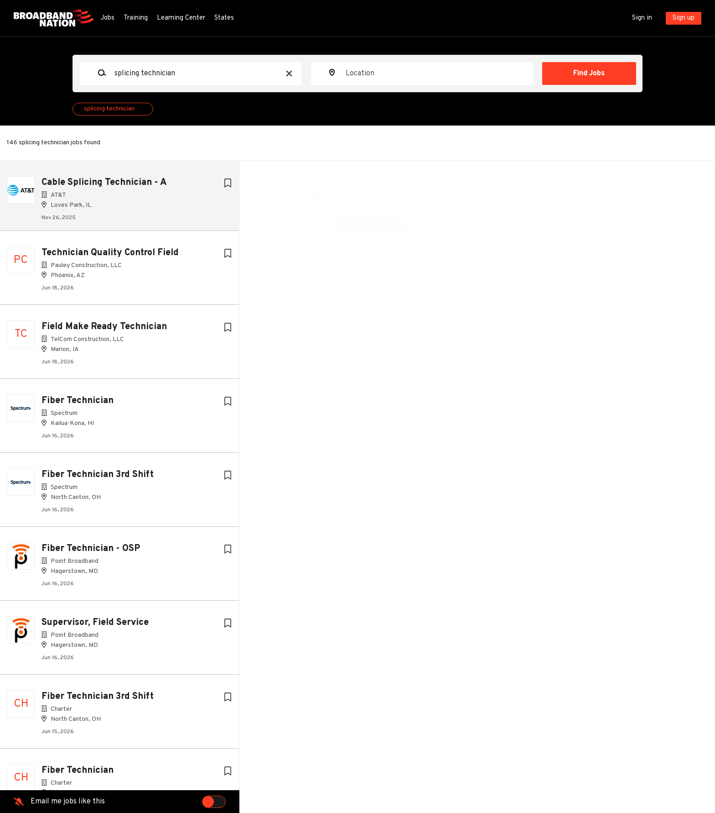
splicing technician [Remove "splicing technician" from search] (109, 109)
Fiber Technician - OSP (90, 552)
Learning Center (181, 18)
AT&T (354, 202)
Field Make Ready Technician (104, 330)
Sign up (683, 18)
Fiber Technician (77, 404)
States (224, 18)
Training (136, 18)
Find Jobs (589, 73)
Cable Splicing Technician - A (104, 183)
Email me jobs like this (68, 801)
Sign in (642, 18)
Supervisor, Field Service (95, 626)
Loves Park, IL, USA (325, 273)
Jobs (107, 18)
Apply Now (378, 226)
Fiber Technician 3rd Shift (97, 478)
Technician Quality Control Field (110, 256)
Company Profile (328, 772)
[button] (591, 229)
